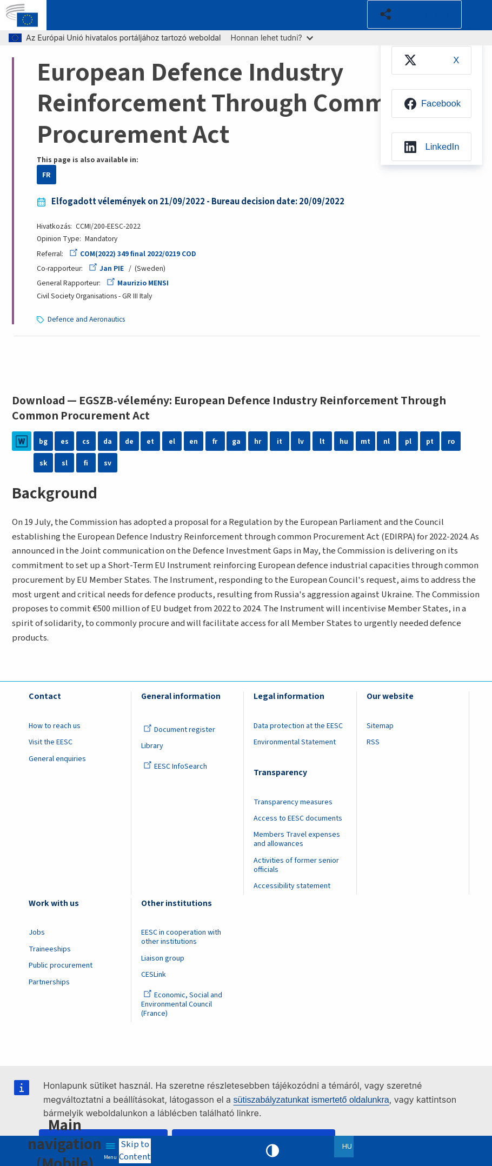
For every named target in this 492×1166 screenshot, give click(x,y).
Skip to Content (135, 1150)
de (129, 441)
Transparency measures (293, 802)
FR (46, 175)
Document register (179, 729)
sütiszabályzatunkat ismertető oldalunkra (311, 1099)
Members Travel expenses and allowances (297, 839)
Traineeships (50, 949)
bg (43, 441)
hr (257, 441)
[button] (414, 14)
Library (152, 746)
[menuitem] (431, 60)
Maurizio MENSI (138, 283)
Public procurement (60, 965)
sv (107, 463)
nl (386, 441)
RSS (373, 742)
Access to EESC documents (298, 818)
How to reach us (55, 726)
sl (65, 463)
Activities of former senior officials (296, 865)
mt (365, 441)
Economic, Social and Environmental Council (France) (181, 1004)
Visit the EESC (50, 742)
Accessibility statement (292, 886)
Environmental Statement (295, 742)
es (65, 441)
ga (236, 441)
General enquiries (57, 759)
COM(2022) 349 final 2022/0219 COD (132, 254)
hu (344, 441)
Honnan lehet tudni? (272, 37)
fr (214, 441)
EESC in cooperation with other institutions (181, 937)
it (279, 441)
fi (86, 463)
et (150, 441)
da (107, 441)
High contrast (272, 1151)
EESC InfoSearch (175, 766)
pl (408, 441)
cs (86, 441)
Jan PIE (106, 268)
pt (430, 441)
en (193, 441)
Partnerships (49, 982)
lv (301, 441)
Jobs (37, 932)
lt (322, 441)
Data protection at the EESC (298, 726)
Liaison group (162, 958)
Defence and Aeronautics (86, 319)
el (172, 441)
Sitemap (380, 726)
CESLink (153, 974)
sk (43, 463)
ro (451, 441)
